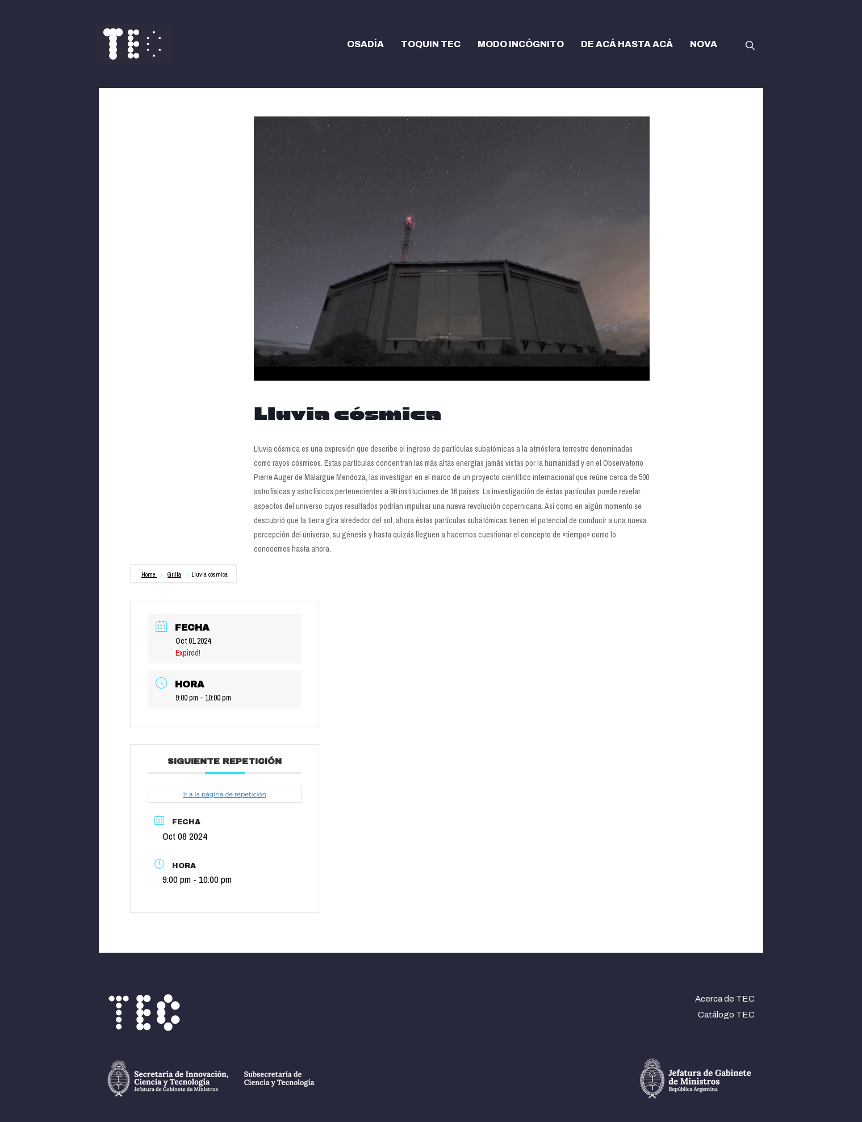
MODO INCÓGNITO (521, 44)
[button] (750, 44)
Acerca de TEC (725, 998)
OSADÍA (365, 44)
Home (149, 574)
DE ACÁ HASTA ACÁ (627, 44)
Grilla (174, 574)
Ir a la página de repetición (224, 794)
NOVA (703, 44)
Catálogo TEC (726, 1014)
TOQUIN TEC (431, 44)
